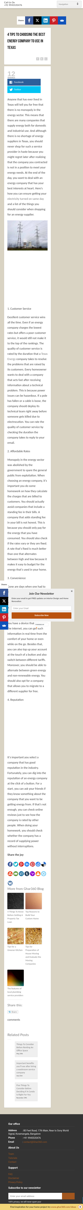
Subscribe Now (41, 615)
